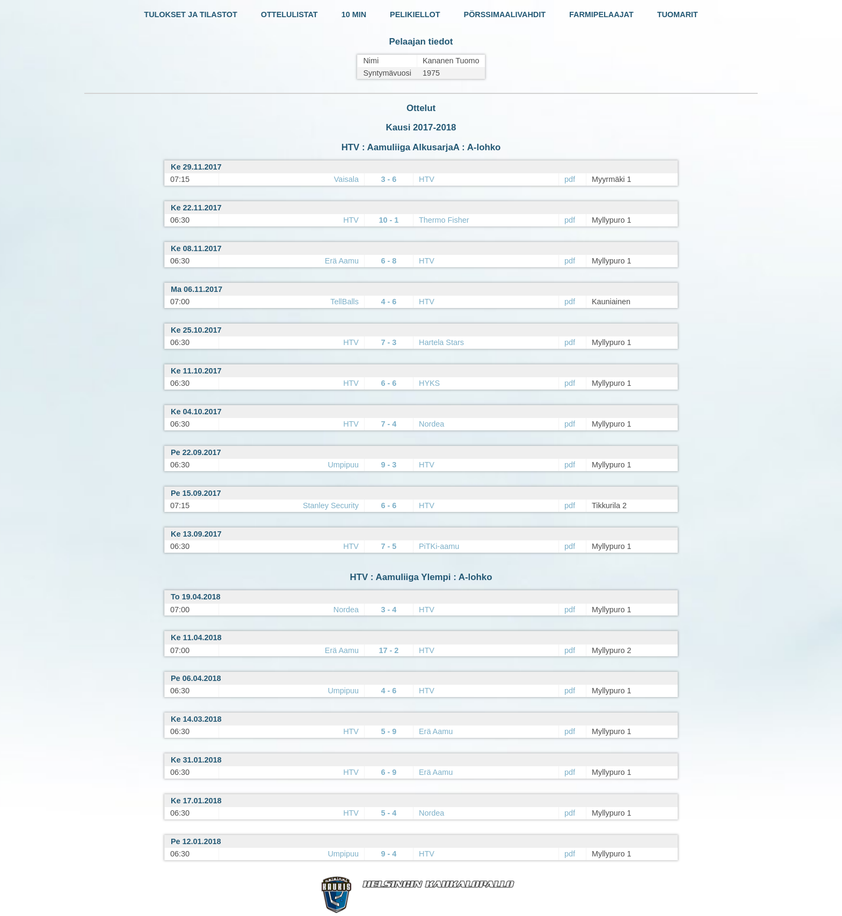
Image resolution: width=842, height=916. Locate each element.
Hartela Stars (441, 342)
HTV (426, 179)
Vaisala (346, 179)
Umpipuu (343, 464)
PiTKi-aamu (439, 546)
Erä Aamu (342, 261)
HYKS (429, 383)
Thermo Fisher (444, 220)
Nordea (431, 424)
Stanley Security (331, 505)
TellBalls (344, 301)
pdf (569, 179)
